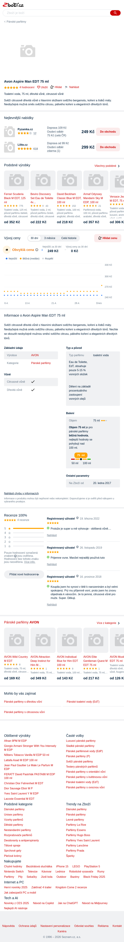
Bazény (74, 876)
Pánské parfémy (16, 21)
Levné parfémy (75, 819)
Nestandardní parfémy (17, 830)
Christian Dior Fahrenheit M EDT (23, 783)
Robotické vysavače (81, 871)
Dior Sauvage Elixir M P (18, 788)
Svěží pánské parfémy (79, 761)
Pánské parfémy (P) (78, 756)
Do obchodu (108, 131)
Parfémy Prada (75, 850)
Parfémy (9, 876)
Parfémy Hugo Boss (78, 835)
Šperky (70, 855)
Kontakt (117, 925)
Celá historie (68, 238)
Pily (20, 876)
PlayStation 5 (92, 866)
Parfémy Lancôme (77, 845)
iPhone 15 (62, 866)
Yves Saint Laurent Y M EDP (21, 793)
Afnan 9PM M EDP (15, 740)
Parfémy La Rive (76, 824)
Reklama (103, 925)
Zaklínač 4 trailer (41, 887)
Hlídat (56, 87)
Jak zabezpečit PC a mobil (20, 892)
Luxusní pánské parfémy (81, 740)
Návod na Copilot (43, 903)
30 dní (34, 238)
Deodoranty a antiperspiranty (21, 840)
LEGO (76, 866)
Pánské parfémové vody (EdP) (84, 751)
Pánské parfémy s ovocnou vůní (85, 787)
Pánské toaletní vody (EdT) (83, 701)
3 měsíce (49, 238)
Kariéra (62, 931)
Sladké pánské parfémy (80, 745)
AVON (35, 355)
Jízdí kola (47, 876)
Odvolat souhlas (84, 925)
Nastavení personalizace (55, 925)
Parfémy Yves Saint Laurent (83, 840)
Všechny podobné (107, 165)
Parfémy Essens (76, 830)
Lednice (60, 871)
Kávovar (46, 871)
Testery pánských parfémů (82, 766)
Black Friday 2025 (94, 876)
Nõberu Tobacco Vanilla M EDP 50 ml (26, 754)
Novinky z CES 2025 (16, 903)
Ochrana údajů (27, 925)
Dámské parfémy (14, 809)
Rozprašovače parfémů (18, 835)
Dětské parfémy (13, 824)
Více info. (29, 562)
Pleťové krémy (13, 855)
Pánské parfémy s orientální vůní (86, 771)
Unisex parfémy (13, 814)
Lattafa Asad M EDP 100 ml (20, 760)
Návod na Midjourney (95, 903)
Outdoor (61, 876)
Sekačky (32, 876)
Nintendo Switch (14, 871)
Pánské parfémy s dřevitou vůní (23, 701)
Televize (33, 871)
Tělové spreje (12, 845)
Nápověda (8, 925)
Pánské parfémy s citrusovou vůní (24, 712)
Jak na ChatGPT (68, 903)
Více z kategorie (108, 623)
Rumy (100, 871)
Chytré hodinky (13, 866)
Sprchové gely (12, 850)
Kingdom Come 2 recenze (71, 887)
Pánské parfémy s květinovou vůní (86, 777)
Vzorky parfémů (13, 819)
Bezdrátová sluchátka (39, 866)
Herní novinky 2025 (15, 887)
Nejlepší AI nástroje (15, 908)
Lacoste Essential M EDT (19, 798)
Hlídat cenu (107, 238)
